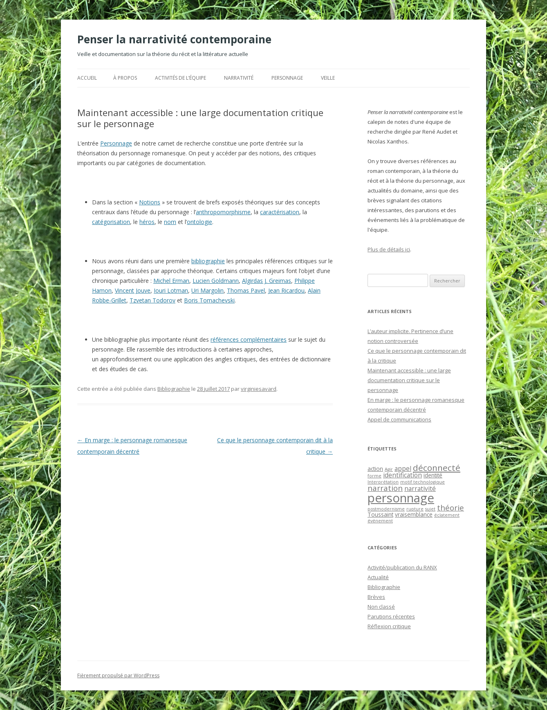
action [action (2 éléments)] (375, 469)
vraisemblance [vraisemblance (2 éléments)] (414, 514)
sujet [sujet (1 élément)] (430, 509)
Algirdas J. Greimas (266, 280)
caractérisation (279, 212)
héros (147, 222)
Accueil (87, 77)
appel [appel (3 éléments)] (403, 468)
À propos (125, 77)
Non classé (381, 606)
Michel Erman (171, 280)
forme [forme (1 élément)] (374, 476)
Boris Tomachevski (209, 300)
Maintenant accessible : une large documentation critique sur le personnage (409, 380)
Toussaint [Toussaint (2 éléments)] (380, 514)
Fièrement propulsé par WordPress (118, 675)
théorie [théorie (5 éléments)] (450, 507)
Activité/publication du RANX (402, 567)
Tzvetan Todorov (152, 300)
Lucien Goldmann (216, 280)
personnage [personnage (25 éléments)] (401, 498)
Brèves (376, 596)
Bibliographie (173, 388)
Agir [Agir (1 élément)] (389, 469)
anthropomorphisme (223, 212)
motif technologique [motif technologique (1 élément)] (422, 482)
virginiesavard (258, 388)
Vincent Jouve (132, 290)
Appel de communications (399, 419)
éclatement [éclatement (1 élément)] (447, 515)
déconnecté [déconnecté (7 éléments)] (436, 467)
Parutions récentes (391, 616)
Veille (328, 77)
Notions (149, 202)
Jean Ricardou (286, 290)
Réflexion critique (389, 626)
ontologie (199, 222)
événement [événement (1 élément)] (380, 521)
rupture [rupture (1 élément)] (415, 509)
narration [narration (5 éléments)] (385, 488)
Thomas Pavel (246, 290)
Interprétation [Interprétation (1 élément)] (383, 482)
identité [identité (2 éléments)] (433, 475)
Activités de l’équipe (180, 77)
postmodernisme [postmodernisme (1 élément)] (386, 509)
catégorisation (111, 222)
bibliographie (208, 261)
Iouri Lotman (171, 290)
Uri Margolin (207, 290)
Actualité (378, 577)
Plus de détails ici (389, 249)
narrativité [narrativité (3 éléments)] (420, 488)
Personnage (287, 77)
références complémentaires (249, 339)
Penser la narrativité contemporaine (174, 39)
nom (170, 222)
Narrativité (238, 77)
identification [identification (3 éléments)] (402, 474)
